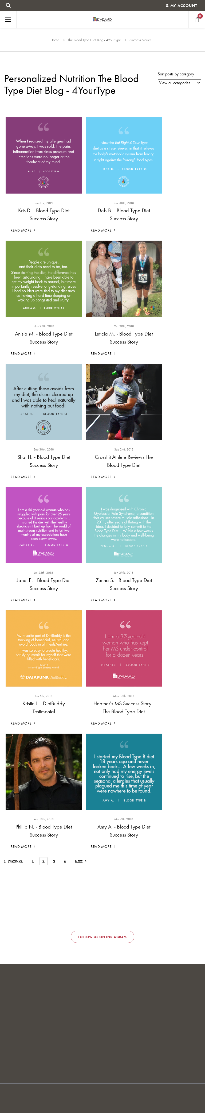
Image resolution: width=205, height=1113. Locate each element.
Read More (23, 230)
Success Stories (140, 39)
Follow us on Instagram (102, 937)
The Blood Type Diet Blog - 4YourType (94, 39)
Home (54, 39)
